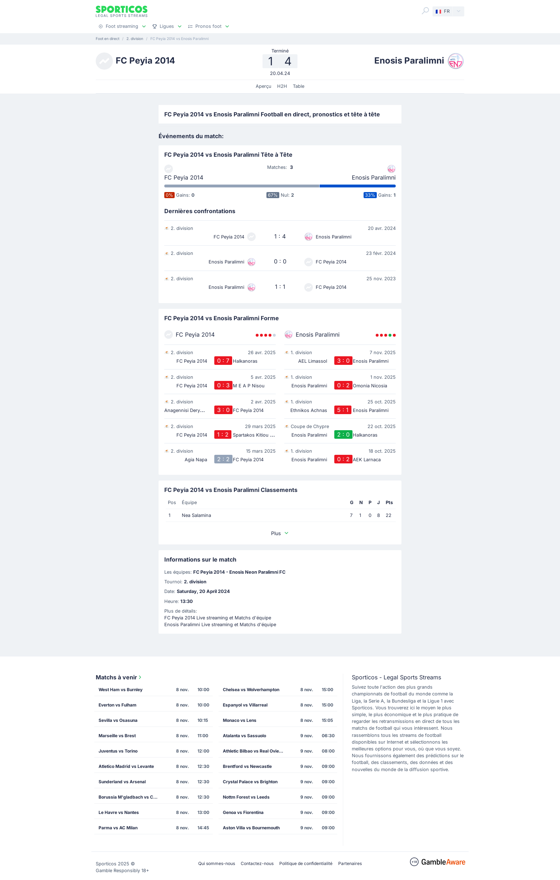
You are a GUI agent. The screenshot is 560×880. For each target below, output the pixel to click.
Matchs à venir (119, 677)
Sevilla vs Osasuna (118, 720)
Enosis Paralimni (374, 177)
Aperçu (263, 86)
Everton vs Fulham (117, 705)
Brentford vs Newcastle (247, 766)
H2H (282, 86)
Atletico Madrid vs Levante (126, 766)
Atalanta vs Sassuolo (244, 735)
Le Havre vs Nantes (119, 812)
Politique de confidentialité (305, 863)
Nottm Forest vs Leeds (246, 797)
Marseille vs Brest (117, 735)
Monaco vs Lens (239, 720)
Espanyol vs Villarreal (245, 705)
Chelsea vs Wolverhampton (251, 689)
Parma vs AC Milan (118, 827)
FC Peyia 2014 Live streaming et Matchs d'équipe (217, 617)
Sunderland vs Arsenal (122, 781)
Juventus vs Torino (118, 751)
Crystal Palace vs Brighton (250, 781)
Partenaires (350, 863)
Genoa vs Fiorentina (243, 812)
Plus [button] (280, 533)
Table (298, 86)
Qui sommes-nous (216, 863)
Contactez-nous (257, 863)
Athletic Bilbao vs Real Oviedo (253, 751)
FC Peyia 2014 (183, 177)
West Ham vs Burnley (120, 689)
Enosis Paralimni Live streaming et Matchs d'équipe (220, 624)
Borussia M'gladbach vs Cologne (131, 797)
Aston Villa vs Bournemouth (251, 827)
